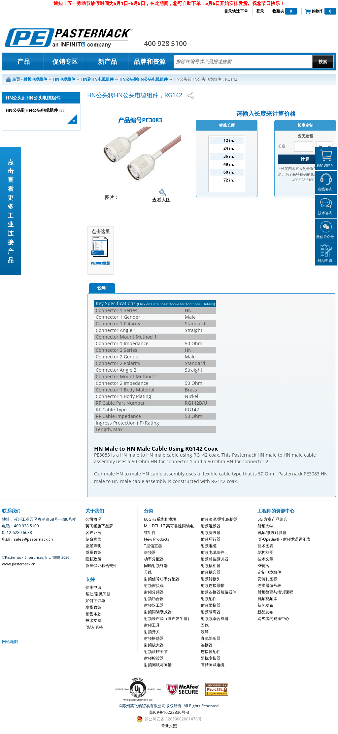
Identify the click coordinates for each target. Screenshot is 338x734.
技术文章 (265, 559)
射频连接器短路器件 (218, 592)
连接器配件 (210, 651)
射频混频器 (210, 526)
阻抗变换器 (210, 658)
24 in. (228, 148)
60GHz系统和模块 (160, 519)
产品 (23, 61)
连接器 (207, 645)
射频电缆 (209, 546)
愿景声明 (93, 546)
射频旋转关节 (156, 651)
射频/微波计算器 (272, 532)
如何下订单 (95, 600)
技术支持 (93, 620)
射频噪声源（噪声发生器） (167, 618)
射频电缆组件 (212, 552)
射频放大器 (154, 645)
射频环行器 (210, 539)
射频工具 (152, 625)
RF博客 (263, 565)
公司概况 (93, 519)
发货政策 (93, 607)
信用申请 (93, 587)
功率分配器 (154, 559)
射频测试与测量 (158, 665)
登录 (260, 11)
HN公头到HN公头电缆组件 (32, 110)
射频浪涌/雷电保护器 (219, 519)
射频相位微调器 (214, 559)
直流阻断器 (210, 638)
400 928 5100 (165, 43)
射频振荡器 (154, 638)
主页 (16, 79)
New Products (156, 539)
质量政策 (93, 552)
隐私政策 (93, 559)
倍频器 (150, 552)
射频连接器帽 (212, 585)
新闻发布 (265, 605)
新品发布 (265, 612)
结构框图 (265, 552)
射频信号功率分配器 (162, 579)
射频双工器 (154, 605)
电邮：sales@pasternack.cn (27, 539)
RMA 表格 (94, 627)
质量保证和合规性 (101, 565)
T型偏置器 (153, 546)
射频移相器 (210, 565)
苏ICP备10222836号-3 (169, 712)
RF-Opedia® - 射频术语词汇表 (284, 539)
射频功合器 (154, 598)
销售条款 (93, 614)
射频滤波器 (210, 532)
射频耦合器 (210, 572)
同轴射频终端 (156, 565)
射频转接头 (210, 579)
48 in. (228, 164)
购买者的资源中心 (273, 618)
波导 (205, 631)
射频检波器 (154, 658)
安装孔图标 (267, 579)
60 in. (228, 172)
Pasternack (68, 38)
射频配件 (209, 598)
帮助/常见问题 (98, 594)
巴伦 (205, 625)
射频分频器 (154, 592)
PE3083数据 (100, 263)
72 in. (228, 180)
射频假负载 (154, 585)
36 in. (228, 156)
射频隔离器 (210, 612)
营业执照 (169, 725)
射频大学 (265, 526)
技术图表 (265, 546)
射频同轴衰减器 (158, 612)
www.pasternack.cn (18, 563)
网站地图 (10, 641)
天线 (148, 572)
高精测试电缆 (212, 665)
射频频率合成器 (214, 618)
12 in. (228, 140)
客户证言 (93, 532)
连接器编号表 (269, 585)
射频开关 (152, 631)
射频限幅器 (210, 605)
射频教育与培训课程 (275, 592)
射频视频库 (267, 598)
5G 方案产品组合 (272, 519)
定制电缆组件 (269, 572)
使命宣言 (93, 539)
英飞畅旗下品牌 (99, 526)
